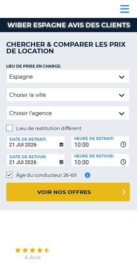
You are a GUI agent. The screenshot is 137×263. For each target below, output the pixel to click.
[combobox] (100, 142)
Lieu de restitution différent (48, 128)
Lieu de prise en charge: (33, 66)
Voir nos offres (64, 191)
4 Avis (32, 257)
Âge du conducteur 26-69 (46, 175)
